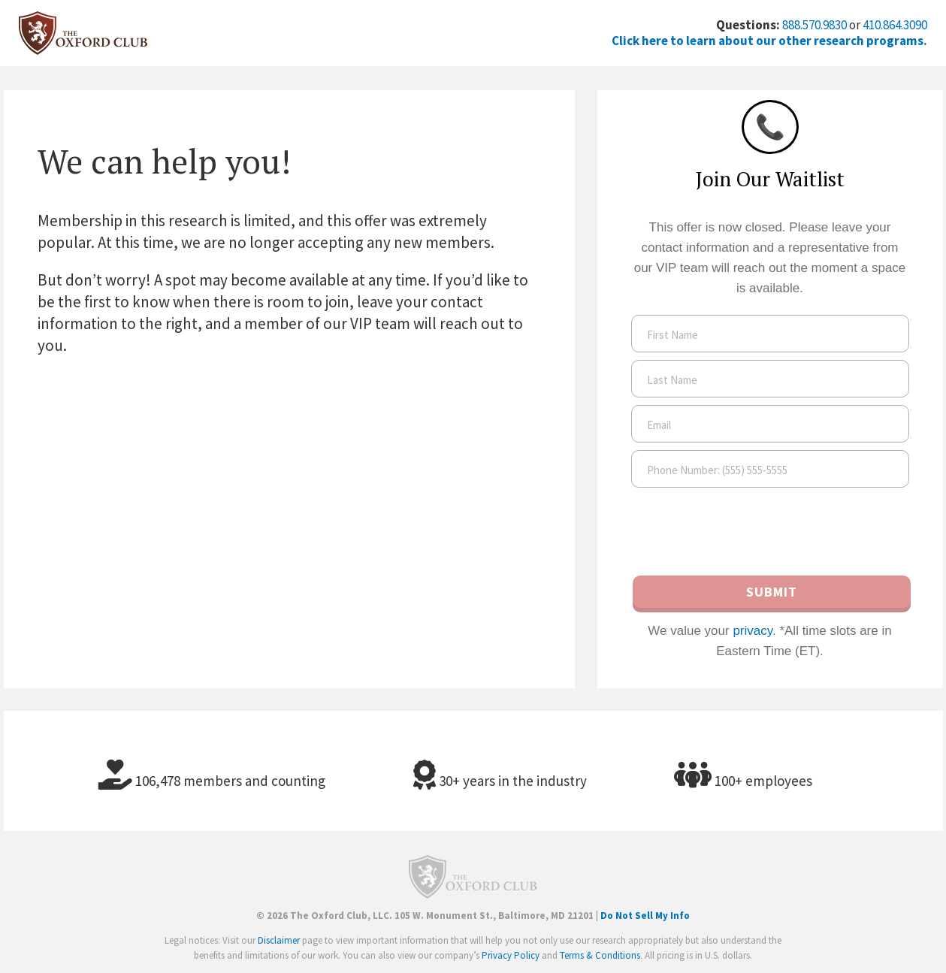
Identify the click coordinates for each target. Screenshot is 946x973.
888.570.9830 (814, 25)
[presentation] (770, 532)
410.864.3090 (895, 25)
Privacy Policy (510, 955)
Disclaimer (279, 940)
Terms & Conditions (600, 955)
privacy (752, 631)
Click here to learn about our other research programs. (769, 40)
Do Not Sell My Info (645, 915)
